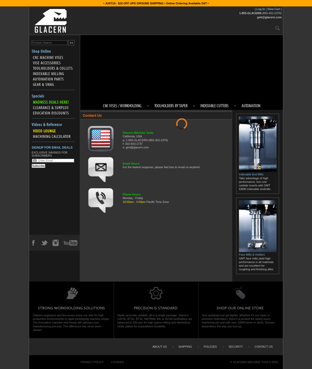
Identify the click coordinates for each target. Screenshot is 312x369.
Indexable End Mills (258, 172)
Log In (260, 9)
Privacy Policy (92, 362)
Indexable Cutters (214, 106)
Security (235, 346)
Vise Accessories (47, 63)
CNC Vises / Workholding (122, 106)
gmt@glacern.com (269, 17)
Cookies (117, 362)
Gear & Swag (43, 84)
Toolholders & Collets (53, 68)
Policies (210, 346)
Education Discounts (51, 113)
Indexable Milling (48, 73)
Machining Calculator (52, 136)
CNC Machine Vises (48, 57)
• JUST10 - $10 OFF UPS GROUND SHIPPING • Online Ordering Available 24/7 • (156, 3)
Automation (251, 106)
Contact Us (264, 346)
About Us (159, 346)
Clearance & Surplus (51, 107)
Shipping (185, 346)
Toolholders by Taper (171, 106)
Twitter (44, 243)
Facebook (33, 243)
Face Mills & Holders (258, 252)
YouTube (70, 243)
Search (277, 28)
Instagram (55, 243)
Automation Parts (48, 79)
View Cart (273, 9)
